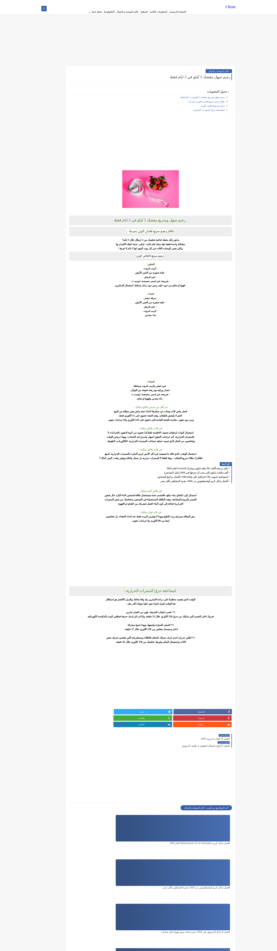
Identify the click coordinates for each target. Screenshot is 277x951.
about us (152, 3)
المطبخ (144, 11)
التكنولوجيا (109, 11)
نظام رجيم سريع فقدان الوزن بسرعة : (206, 97)
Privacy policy (181, 3)
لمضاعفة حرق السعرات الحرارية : (208, 105)
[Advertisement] (138, 33)
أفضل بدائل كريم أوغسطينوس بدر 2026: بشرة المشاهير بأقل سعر (194, 476)
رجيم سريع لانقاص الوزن (213, 101)
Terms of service (166, 3)
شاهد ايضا (97, 11)
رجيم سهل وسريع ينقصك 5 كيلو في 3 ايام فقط (202, 92)
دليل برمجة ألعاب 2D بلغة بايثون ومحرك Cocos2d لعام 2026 (197, 464)
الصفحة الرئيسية (177, 11)
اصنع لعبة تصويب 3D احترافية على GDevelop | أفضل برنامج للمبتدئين (192, 472)
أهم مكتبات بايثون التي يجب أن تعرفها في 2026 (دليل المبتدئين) (196, 468)
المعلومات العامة (158, 11)
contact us (142, 3)
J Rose (230, 8)
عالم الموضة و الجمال (127, 11)
